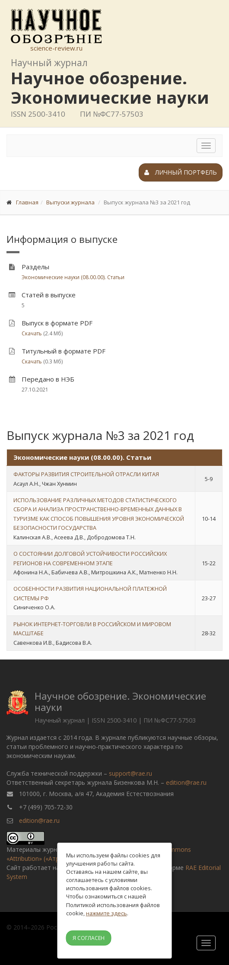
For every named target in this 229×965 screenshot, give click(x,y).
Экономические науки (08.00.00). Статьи (73, 277)
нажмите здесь (106, 913)
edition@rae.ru (186, 782)
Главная (27, 202)
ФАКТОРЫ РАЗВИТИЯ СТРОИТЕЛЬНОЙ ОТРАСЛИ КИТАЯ (86, 474)
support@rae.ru (130, 773)
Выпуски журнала (70, 202)
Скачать (32, 333)
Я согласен (89, 938)
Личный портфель (180, 172)
